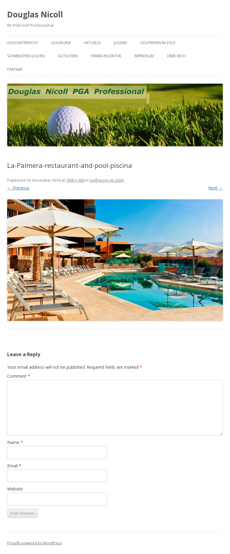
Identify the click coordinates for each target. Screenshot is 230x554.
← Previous (18, 188)
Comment (18, 376)
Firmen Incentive (106, 55)
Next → (215, 188)
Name (15, 442)
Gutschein (68, 55)
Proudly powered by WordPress (34, 543)
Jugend (120, 42)
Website (15, 489)
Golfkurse (61, 42)
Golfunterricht (22, 42)
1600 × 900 (75, 180)
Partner (14, 69)
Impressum (144, 55)
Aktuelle (92, 42)
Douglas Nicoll (35, 14)
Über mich (176, 55)
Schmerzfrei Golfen (26, 55)
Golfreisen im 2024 (157, 42)
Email (14, 466)
